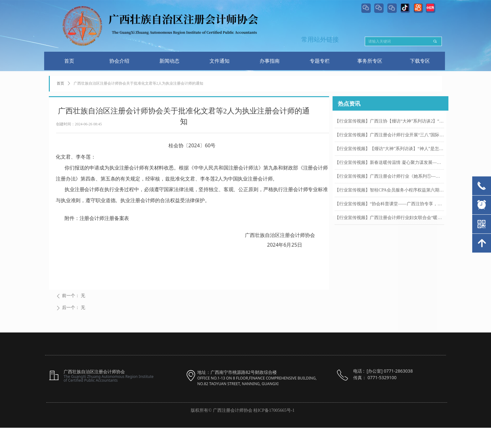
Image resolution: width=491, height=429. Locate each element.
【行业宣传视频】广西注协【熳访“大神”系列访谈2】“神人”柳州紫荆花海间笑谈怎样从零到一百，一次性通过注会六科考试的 (389, 121)
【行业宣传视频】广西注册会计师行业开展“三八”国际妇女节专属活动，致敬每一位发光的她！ (389, 135)
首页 (60, 83)
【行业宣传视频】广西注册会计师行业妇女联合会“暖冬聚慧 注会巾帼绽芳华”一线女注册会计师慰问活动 (389, 217)
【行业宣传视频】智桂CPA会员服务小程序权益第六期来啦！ (389, 190)
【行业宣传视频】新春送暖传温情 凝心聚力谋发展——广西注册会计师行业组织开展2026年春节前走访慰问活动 (389, 162)
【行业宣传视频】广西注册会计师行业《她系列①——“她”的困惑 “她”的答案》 (389, 176)
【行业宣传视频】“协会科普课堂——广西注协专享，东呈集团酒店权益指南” (389, 203)
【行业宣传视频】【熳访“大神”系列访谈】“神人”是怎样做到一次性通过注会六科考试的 (389, 148)
